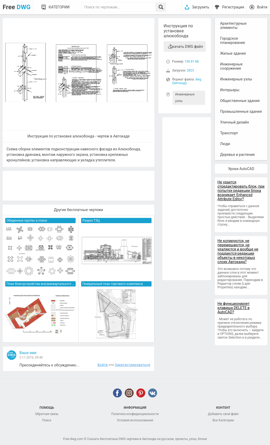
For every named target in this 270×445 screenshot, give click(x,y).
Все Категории (223, 420)
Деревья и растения (237, 154)
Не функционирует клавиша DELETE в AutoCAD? (233, 307)
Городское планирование (232, 40)
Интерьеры (229, 90)
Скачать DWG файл (186, 46)
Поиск (46, 420)
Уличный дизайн (234, 122)
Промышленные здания (241, 111)
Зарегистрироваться (132, 365)
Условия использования (135, 420)
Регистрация (233, 7)
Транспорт (229, 133)
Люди (225, 144)
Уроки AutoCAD (241, 169)
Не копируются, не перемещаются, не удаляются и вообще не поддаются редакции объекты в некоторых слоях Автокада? (237, 251)
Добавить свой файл (223, 414)
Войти (262, 7)
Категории (59, 7)
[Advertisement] (186, 199)
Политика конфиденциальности (135, 414)
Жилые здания (233, 53)
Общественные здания (240, 101)
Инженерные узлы (185, 98)
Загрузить (200, 7)
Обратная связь (46, 414)
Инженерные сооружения (231, 66)
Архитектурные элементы (233, 25)
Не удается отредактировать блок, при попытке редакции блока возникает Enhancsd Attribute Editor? (240, 190)
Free (16, 7)
